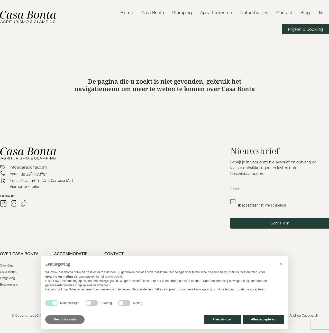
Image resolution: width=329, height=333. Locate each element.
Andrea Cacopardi (303, 315)
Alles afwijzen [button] (222, 319)
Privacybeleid (275, 205)
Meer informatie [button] (64, 319)
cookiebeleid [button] (113, 276)
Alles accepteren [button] (263, 319)
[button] (281, 264)
